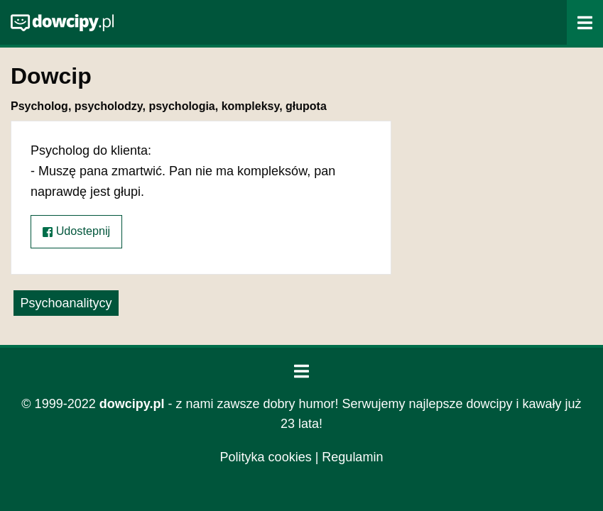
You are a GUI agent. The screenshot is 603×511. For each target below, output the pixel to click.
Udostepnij (76, 231)
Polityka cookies (266, 457)
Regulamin (352, 457)
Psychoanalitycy (66, 303)
